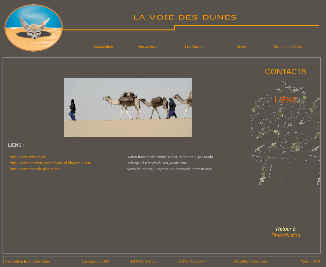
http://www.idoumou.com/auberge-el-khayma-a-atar (50, 163)
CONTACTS (285, 71)
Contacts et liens (287, 46)
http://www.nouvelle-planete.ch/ (35, 169)
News (241, 46)
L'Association (102, 46)
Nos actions (148, 46)
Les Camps (195, 46)
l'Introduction (285, 235)
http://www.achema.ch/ (28, 157)
